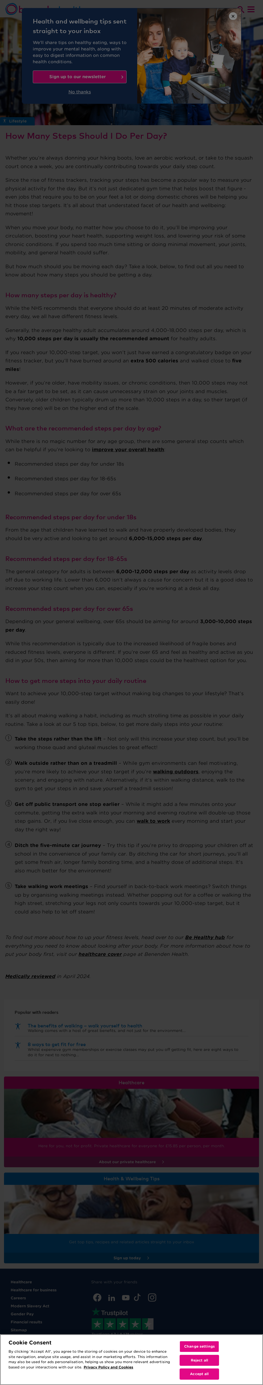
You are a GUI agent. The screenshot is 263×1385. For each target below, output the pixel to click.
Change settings (199, 1346)
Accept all (199, 1374)
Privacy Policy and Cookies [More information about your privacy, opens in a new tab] (108, 1367)
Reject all (199, 1360)
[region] (131, 1359)
